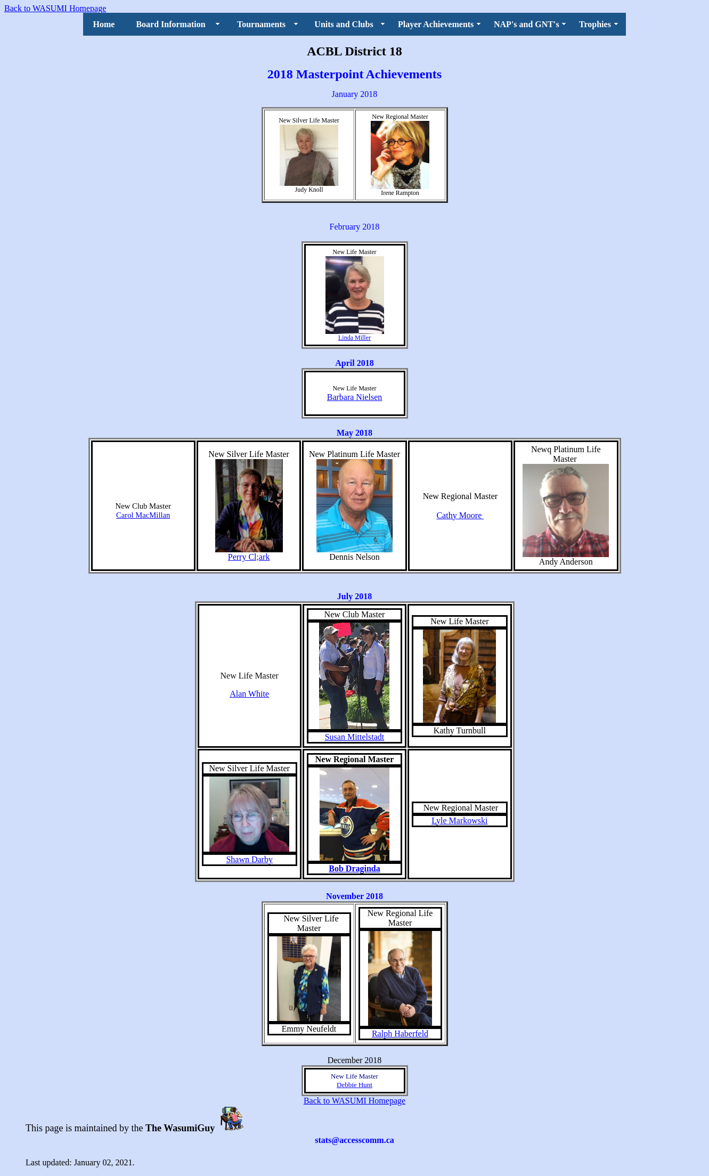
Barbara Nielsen (354, 397)
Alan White (249, 693)
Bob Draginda (354, 868)
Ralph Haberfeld (400, 1033)
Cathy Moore (460, 515)
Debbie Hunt (354, 1085)
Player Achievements (436, 24)
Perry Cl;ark (249, 556)
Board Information (170, 24)
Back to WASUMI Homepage (55, 8)
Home (104, 24)
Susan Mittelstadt (355, 736)
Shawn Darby (249, 859)
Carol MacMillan (143, 515)
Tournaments (261, 24)
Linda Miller (354, 337)
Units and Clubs (343, 24)
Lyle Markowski (459, 820)
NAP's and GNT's (526, 24)
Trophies (595, 24)
